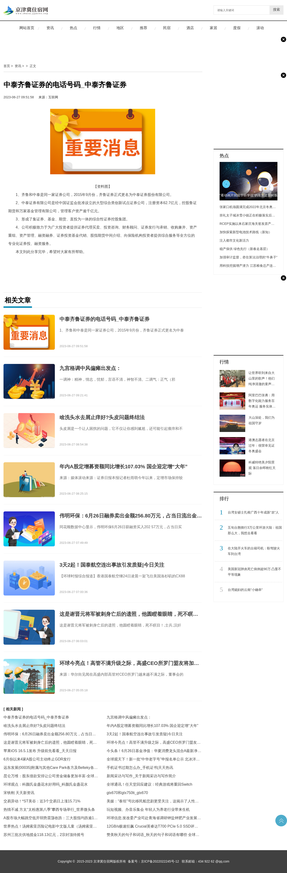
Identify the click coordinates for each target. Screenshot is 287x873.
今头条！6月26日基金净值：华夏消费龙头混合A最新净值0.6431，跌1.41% (154, 751)
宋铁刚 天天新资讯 (19, 793)
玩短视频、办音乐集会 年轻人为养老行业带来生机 (148, 809)
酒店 (190, 28)
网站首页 (26, 28)
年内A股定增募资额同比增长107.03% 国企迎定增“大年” (152, 726)
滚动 (260, 28)
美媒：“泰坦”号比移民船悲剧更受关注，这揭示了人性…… (154, 801)
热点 (73, 28)
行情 (97, 28)
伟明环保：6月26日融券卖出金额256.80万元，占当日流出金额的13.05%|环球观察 (51, 734)
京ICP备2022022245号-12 (160, 861)
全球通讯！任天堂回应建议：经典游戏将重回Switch (149, 784)
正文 (33, 66)
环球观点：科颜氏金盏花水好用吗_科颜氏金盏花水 (46, 784)
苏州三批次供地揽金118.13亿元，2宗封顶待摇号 (44, 835)
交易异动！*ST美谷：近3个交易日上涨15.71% (42, 801)
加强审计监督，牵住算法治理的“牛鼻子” (248, 257)
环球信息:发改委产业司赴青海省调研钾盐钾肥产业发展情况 (154, 818)
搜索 (276, 9)
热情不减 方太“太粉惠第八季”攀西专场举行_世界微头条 (49, 809)
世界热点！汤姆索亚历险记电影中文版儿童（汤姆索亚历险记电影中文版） (51, 826)
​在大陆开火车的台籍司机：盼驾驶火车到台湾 (254, 551)
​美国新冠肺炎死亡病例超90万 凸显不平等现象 (254, 571)
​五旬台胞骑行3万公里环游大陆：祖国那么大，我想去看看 (255, 530)
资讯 (50, 28)
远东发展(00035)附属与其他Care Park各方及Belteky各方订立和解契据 (51, 768)
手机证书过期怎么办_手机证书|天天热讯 (140, 768)
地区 (120, 28)
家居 (213, 28)
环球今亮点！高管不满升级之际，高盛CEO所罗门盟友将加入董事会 (154, 742)
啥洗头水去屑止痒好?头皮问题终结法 (34, 726)
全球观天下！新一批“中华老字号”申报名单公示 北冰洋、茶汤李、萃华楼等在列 (154, 759)
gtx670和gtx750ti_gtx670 (127, 793)
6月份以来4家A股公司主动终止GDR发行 (37, 759)
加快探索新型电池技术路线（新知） (246, 232)
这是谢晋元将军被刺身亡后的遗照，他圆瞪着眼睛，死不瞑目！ (51, 742)
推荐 (143, 28)
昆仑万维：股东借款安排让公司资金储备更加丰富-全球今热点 (51, 776)
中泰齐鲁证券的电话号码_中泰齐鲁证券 (36, 717)
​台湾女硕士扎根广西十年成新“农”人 (253, 512)
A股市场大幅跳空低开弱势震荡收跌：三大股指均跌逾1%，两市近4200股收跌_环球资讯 (51, 818)
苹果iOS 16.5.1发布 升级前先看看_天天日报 (40, 751)
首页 (7, 66)
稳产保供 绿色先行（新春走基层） (245, 249)
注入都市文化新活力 (234, 240)
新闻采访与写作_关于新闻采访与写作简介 (141, 776)
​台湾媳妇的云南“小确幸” (245, 590)
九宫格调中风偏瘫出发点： (129, 717)
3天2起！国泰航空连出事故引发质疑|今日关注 (145, 734)
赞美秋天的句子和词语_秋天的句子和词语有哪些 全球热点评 (154, 835)
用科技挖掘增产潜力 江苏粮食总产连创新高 (251, 265)
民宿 (167, 28)
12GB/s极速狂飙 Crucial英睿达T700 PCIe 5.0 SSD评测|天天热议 (154, 826)
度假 (237, 28)
